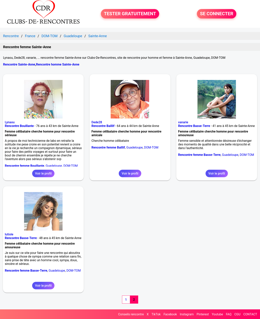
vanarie (183, 122)
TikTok (156, 314)
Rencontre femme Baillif (108, 147)
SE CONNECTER (216, 14)
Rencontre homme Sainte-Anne (57, 64)
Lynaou (10, 122)
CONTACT (250, 314)
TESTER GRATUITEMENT (130, 14)
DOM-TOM (70, 166)
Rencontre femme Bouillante (24, 166)
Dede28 (96, 122)
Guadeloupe (54, 166)
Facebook (170, 314)
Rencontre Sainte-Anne (19, 64)
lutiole (9, 234)
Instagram (187, 314)
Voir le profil (43, 173)
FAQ (229, 314)
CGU (237, 314)
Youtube (217, 314)
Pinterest (202, 314)
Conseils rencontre (131, 314)
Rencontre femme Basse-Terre (199, 155)
